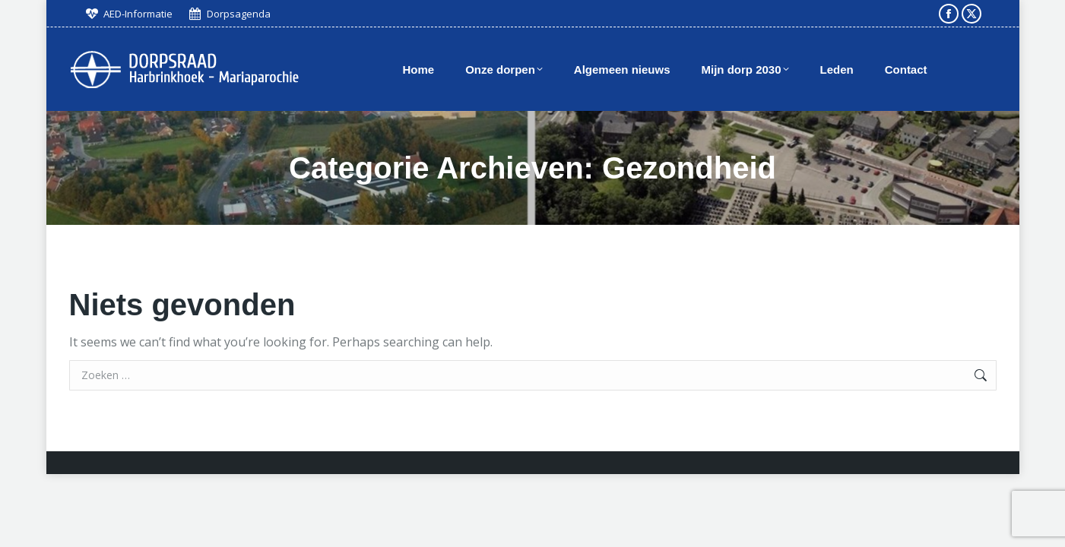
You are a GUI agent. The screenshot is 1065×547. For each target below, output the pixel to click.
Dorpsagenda (239, 14)
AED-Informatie (138, 14)
